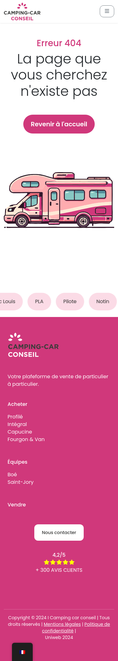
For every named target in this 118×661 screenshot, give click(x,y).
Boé (12, 474)
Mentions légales (62, 624)
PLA (41, 301)
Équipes (17, 462)
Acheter (17, 404)
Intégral (17, 424)
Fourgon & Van (26, 439)
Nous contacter (59, 532)
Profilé (15, 416)
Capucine (20, 431)
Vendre (17, 504)
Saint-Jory (21, 482)
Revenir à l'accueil (59, 124)
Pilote (71, 301)
